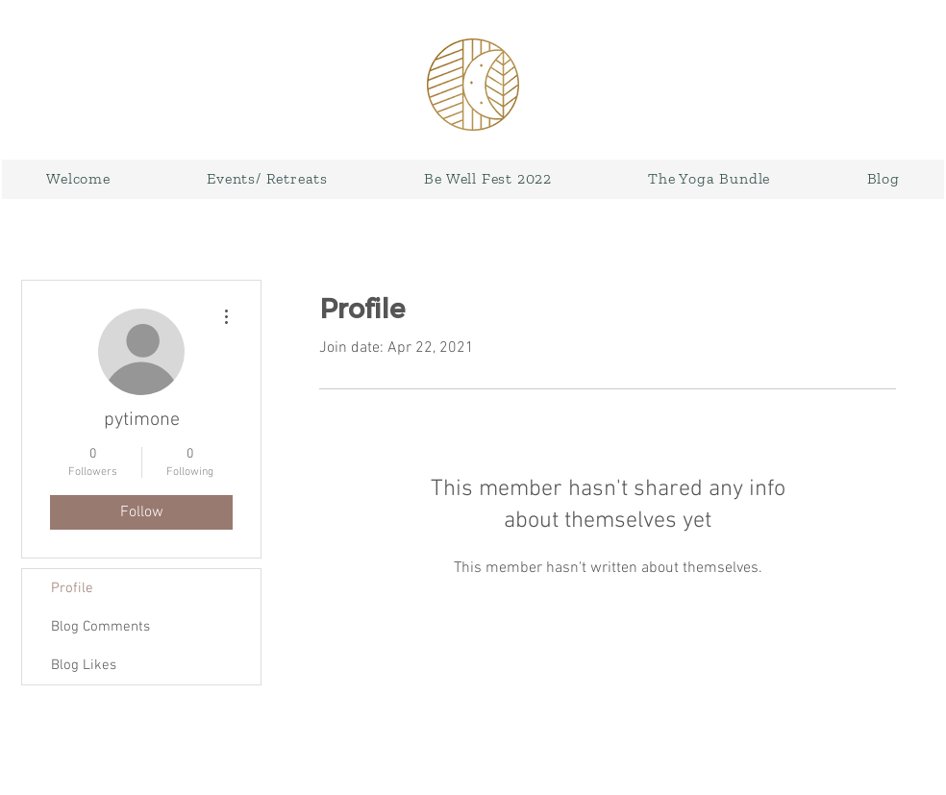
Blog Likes (83, 665)
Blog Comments (100, 626)
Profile (72, 588)
